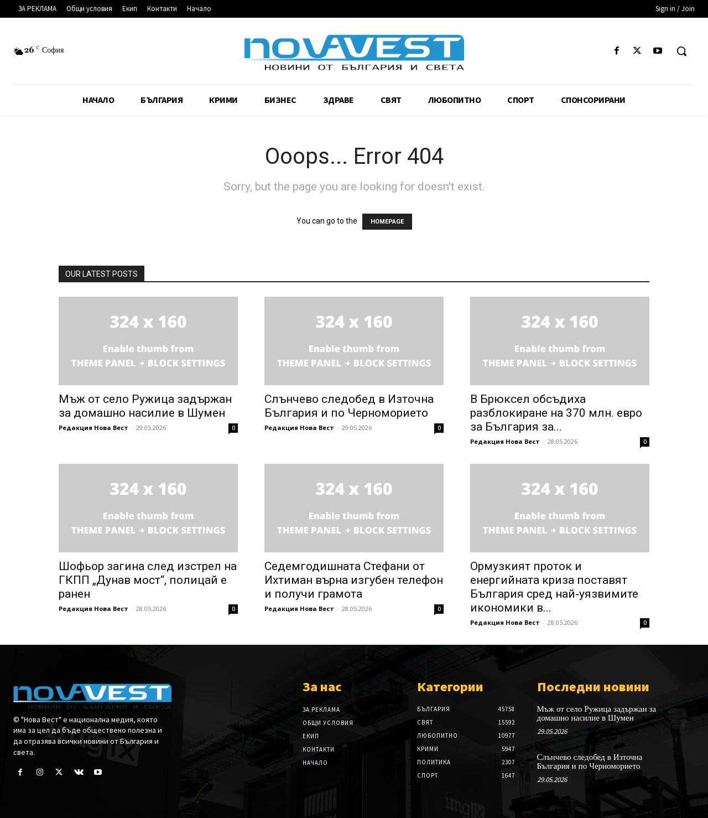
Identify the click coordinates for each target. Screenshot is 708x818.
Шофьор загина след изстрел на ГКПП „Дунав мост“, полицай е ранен (148, 580)
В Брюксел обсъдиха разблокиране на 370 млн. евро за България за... (556, 412)
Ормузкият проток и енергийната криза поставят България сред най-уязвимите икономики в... (554, 587)
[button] (681, 51)
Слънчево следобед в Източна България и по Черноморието (349, 406)
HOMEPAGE (387, 221)
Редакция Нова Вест (93, 427)
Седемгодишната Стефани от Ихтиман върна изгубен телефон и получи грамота (353, 580)
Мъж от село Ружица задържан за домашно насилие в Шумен (145, 406)
